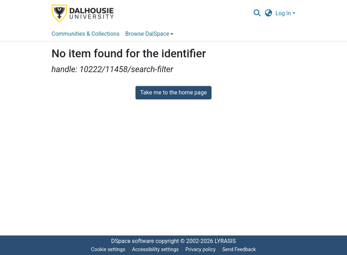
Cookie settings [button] (108, 249)
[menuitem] (149, 34)
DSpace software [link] (132, 241)
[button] (257, 13)
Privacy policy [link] (200, 249)
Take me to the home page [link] (173, 92)
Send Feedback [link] (239, 249)
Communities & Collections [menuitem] (86, 33)
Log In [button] (284, 13)
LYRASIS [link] (225, 241)
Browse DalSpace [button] (147, 33)
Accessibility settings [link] (155, 249)
